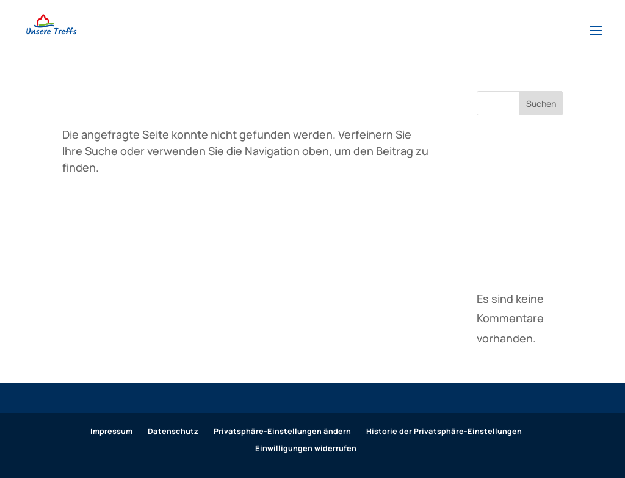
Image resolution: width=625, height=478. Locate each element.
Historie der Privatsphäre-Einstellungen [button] (444, 431)
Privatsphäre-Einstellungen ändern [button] (282, 431)
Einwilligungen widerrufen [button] (305, 448)
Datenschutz (173, 431)
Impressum (111, 431)
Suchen (541, 103)
